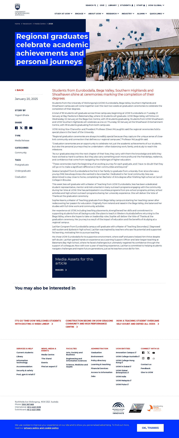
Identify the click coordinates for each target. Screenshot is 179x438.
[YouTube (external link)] (153, 353)
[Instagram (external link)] (143, 358)
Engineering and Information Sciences (76, 360)
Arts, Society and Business (74, 354)
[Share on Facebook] (16, 128)
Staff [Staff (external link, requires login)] (139, 5)
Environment (97, 357)
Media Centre (40, 24)
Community (21, 152)
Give (102, 5)
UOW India (121, 377)
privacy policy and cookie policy (41, 428)
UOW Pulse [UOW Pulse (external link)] (121, 384)
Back (20, 90)
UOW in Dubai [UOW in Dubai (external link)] (122, 367)
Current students (25, 353)
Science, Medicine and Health (77, 366)
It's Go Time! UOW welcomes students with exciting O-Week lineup (39, 308)
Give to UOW (147, 372)
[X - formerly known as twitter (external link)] (148, 352)
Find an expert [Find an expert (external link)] (48, 367)
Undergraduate (23, 171)
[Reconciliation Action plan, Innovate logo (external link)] (118, 408)
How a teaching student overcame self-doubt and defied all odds (140, 308)
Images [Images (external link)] (59, 270)
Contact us (146, 364)
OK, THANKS (150, 427)
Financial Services (99, 368)
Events (44, 363)
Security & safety (25, 371)
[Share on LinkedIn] (25, 128)
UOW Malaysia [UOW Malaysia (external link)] (122, 381)
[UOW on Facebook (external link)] (143, 352)
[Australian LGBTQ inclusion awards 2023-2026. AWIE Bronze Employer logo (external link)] (137, 408)
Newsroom (27, 24)
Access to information (101, 372)
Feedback (145, 368)
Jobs (93, 376)
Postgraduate (22, 165)
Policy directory (98, 360)
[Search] (90, 5)
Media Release (22, 140)
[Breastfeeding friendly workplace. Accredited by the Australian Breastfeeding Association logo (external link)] (155, 408)
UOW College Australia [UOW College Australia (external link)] (127, 357)
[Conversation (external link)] (153, 358)
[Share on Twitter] (21, 128)
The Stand (46, 359)
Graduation (20, 177)
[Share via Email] (30, 128)
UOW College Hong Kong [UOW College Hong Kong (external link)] (125, 361)
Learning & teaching (101, 364)
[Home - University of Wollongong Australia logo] (22, 9)
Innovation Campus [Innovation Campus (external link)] (125, 353)
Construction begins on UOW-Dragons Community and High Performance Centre (89, 310)
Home (17, 24)
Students (125, 5)
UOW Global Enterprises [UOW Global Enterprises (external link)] (121, 372)
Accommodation (24, 367)
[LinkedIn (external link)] (148, 358)
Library (112, 5)
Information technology (22, 361)
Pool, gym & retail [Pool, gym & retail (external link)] (25, 374)
